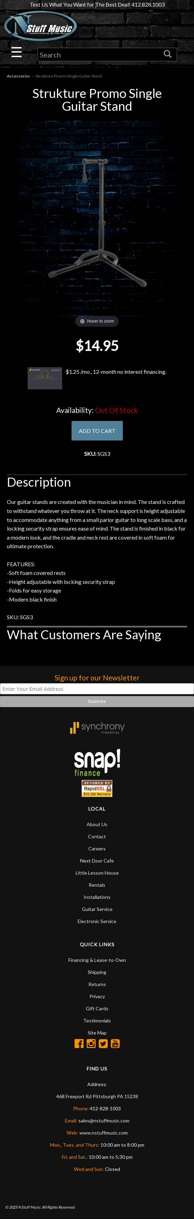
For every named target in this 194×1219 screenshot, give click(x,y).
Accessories (18, 76)
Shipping (97, 972)
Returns (97, 984)
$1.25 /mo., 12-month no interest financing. (97, 378)
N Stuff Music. (29, 1207)
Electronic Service (97, 921)
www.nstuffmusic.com (103, 1133)
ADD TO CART (97, 430)
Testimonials (97, 1020)
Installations (97, 897)
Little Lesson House (97, 873)
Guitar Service (97, 909)
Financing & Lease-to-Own (97, 960)
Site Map (97, 1033)
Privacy (97, 996)
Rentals (97, 885)
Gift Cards (97, 1008)
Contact (97, 836)
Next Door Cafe (97, 861)
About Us (97, 824)
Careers (97, 848)
